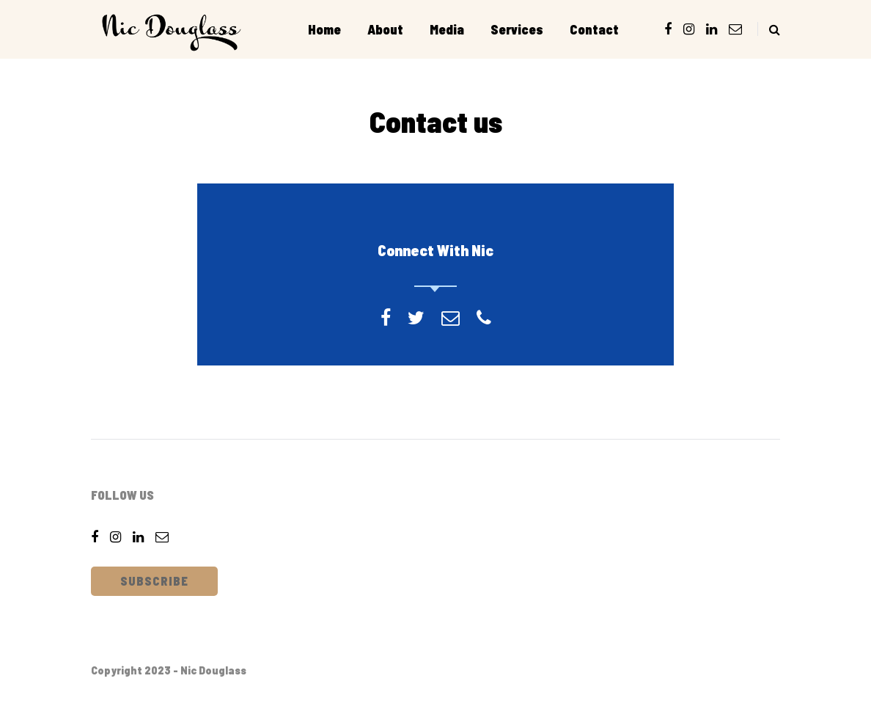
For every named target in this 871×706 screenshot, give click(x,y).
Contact (594, 29)
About (385, 29)
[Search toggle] (768, 29)
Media (447, 29)
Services (516, 29)
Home (324, 29)
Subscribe (154, 581)
